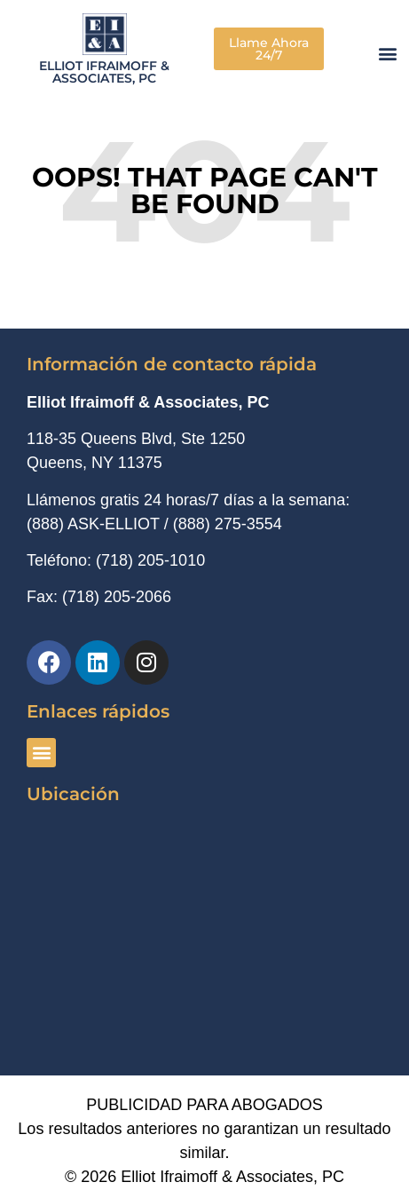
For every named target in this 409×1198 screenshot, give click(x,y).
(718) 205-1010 (150, 560)
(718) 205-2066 (116, 597)
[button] (388, 52)
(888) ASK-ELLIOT (93, 524)
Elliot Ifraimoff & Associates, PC (104, 72)
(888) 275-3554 (227, 524)
